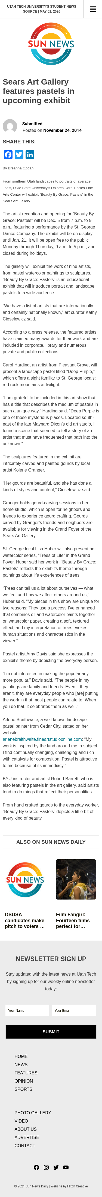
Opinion (24, 1081)
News (21, 1064)
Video (21, 1121)
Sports (24, 1089)
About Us (26, 1129)
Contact (25, 1145)
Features (26, 1073)
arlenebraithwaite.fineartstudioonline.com (42, 739)
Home (21, 1056)
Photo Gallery (33, 1113)
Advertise (27, 1137)
